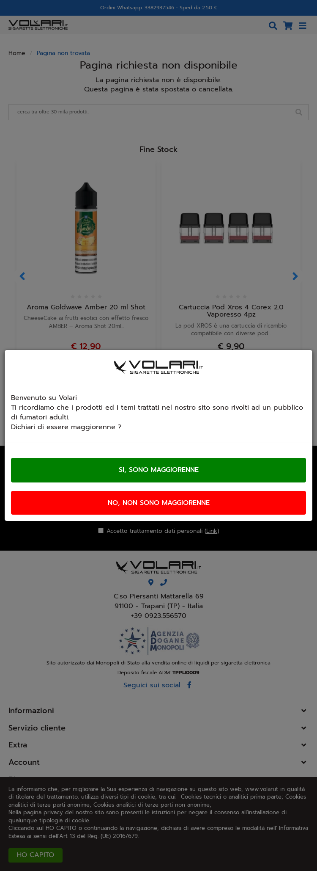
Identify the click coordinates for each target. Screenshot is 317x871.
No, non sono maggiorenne (159, 503)
